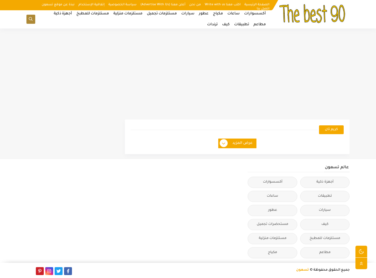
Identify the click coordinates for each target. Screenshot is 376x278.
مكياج (218, 14)
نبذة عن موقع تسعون (58, 4)
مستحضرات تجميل (272, 224)
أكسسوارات (255, 14)
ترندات (212, 25)
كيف (226, 25)
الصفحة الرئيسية (256, 4)
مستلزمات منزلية (127, 14)
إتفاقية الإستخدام (91, 4)
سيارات (187, 14)
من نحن (195, 4)
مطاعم (260, 25)
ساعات (233, 14)
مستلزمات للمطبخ (92, 14)
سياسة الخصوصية (122, 4)
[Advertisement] (188, 74)
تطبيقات (241, 25)
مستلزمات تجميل (162, 14)
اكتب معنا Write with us (223, 4)
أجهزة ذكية (63, 14)
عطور (204, 14)
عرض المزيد (236, 143)
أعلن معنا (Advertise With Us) (162, 4)
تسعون (302, 270)
